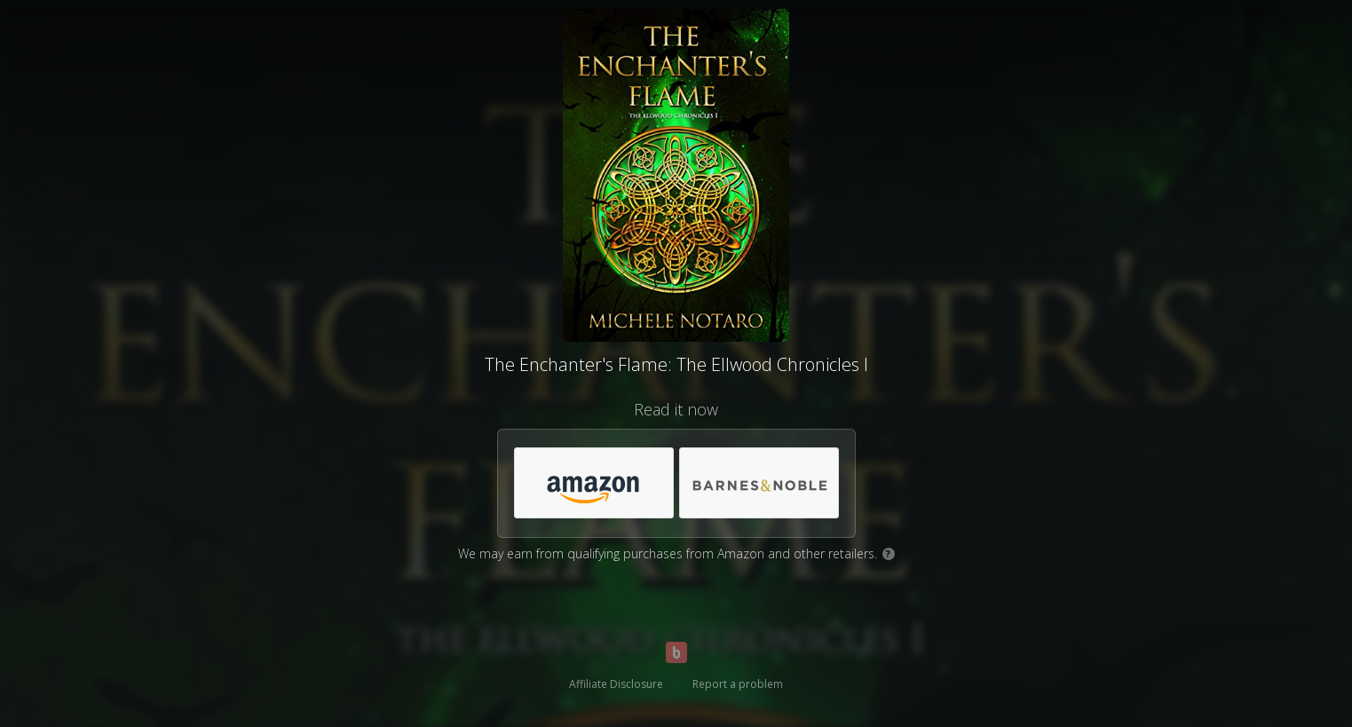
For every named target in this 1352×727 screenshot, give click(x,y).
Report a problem (737, 683)
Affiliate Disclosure (616, 683)
